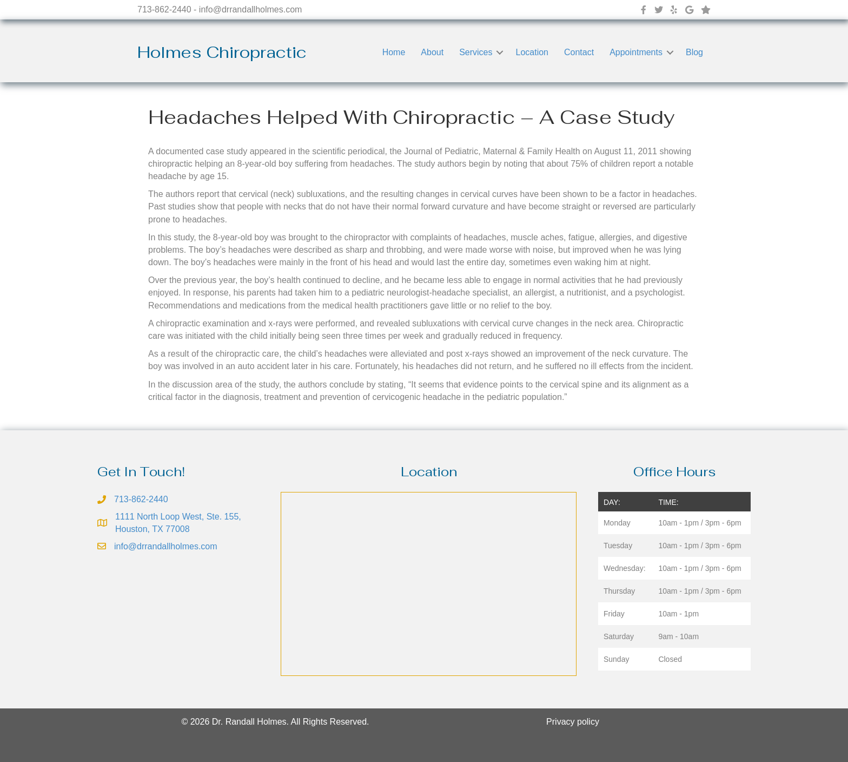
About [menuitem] (432, 52)
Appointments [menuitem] (636, 52)
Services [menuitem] (475, 52)
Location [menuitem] (531, 52)
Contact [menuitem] (579, 52)
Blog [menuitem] (694, 52)
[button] (499, 52)
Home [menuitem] (394, 52)
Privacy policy (572, 721)
